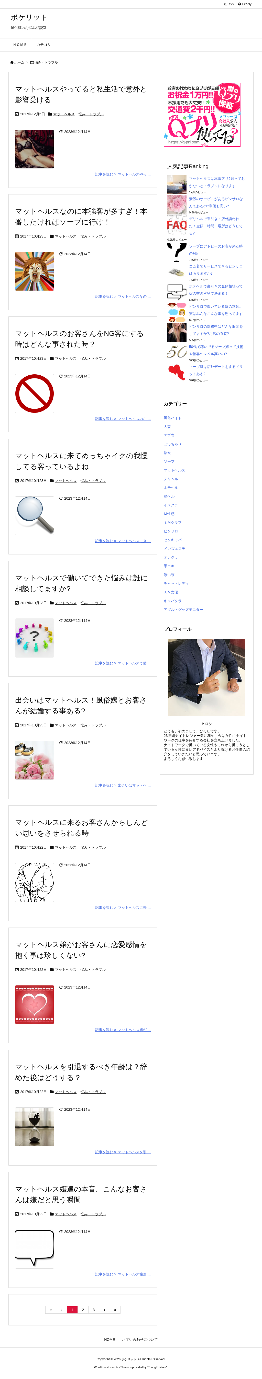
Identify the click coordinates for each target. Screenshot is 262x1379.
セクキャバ (173, 540)
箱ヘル (169, 496)
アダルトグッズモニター (183, 610)
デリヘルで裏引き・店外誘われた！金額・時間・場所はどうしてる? (216, 226)
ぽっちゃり (173, 444)
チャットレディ (176, 583)
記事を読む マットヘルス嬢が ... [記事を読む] (123, 1030)
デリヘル (171, 479)
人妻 (167, 427)
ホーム (19, 62)
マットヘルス (64, 114)
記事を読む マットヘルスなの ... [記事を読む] (123, 296)
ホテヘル (171, 488)
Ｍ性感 (169, 514)
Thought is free (157, 1367)
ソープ (169, 461)
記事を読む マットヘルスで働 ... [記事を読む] (123, 663)
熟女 (167, 453)
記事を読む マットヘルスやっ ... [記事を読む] (123, 174)
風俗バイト (173, 418)
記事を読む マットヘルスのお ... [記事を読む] (123, 419)
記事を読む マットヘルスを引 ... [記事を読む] (123, 1152)
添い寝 (169, 575)
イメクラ (171, 505)
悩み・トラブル (91, 114)
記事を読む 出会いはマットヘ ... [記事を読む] (123, 785)
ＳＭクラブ (173, 522)
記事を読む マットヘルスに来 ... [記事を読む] (123, 541)
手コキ (169, 566)
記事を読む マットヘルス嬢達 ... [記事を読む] (123, 1274)
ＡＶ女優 (171, 592)
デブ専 (169, 435)
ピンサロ (171, 531)
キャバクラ (173, 601)
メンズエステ (174, 549)
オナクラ (171, 557)
